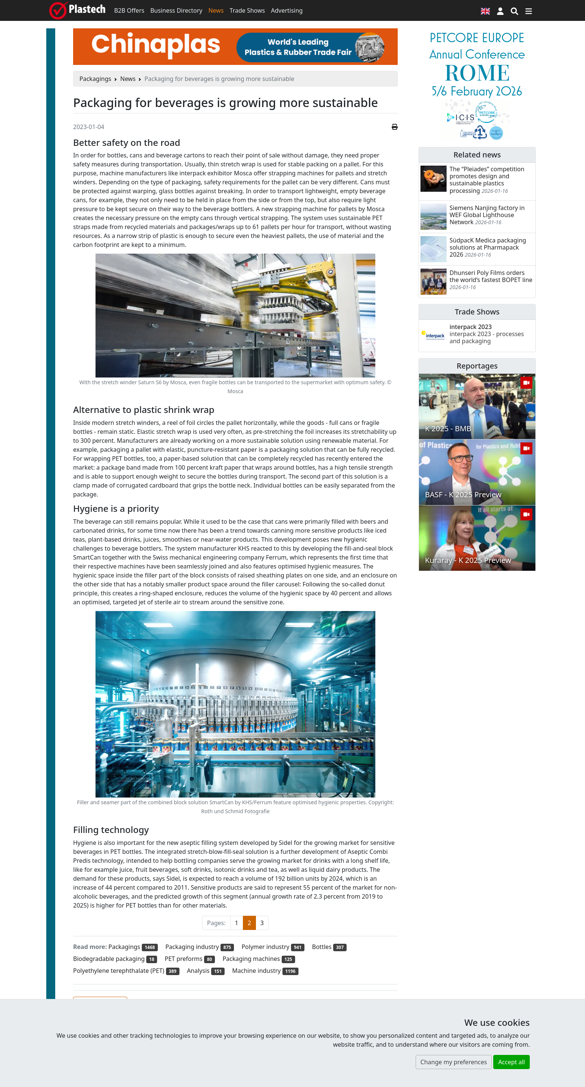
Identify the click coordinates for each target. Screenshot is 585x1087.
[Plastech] (77, 10)
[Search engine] (514, 10)
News (215, 10)
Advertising (287, 10)
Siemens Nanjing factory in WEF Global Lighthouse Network (487, 215)
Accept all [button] (511, 1062)
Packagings (95, 79)
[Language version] (485, 10)
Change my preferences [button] (453, 1062)
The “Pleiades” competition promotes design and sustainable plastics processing (487, 180)
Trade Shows (247, 10)
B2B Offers (129, 10)
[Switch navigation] (529, 10)
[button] (500, 10)
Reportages (477, 366)
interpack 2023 (487, 334)
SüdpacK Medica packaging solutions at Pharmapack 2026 (488, 247)
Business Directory (176, 10)
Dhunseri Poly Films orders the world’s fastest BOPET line (491, 276)
